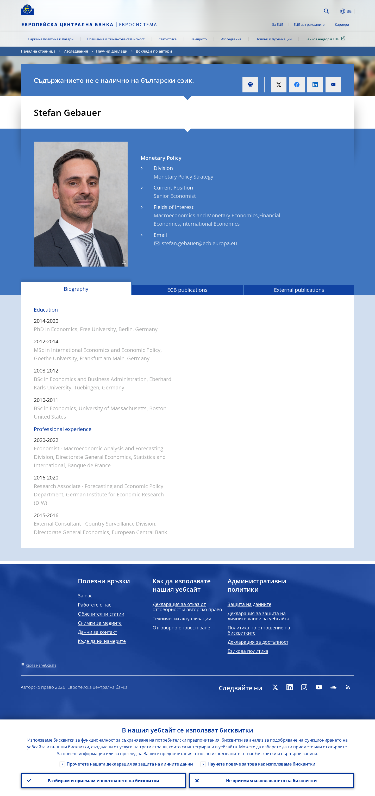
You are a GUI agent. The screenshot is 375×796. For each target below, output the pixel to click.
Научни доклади (112, 51)
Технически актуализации (182, 618)
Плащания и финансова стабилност (116, 39)
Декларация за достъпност (258, 642)
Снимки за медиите (100, 623)
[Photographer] (123, 262)
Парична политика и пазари (50, 39)
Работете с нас (94, 605)
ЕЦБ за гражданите (309, 24)
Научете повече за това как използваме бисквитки (261, 764)
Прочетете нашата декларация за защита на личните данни (130, 764)
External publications (299, 289)
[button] (336, 11)
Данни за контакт (97, 632)
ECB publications (187, 289)
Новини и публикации (273, 39)
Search (326, 11)
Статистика (168, 39)
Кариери (342, 24)
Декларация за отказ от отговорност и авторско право (187, 606)
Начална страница (38, 51)
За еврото (199, 39)
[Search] (296, 10)
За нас (85, 595)
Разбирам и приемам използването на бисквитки (103, 781)
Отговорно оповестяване (181, 627)
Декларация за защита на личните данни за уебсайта (258, 616)
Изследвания (231, 39)
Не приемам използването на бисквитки (271, 781)
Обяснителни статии (101, 614)
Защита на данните (249, 604)
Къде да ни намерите (102, 641)
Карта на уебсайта (41, 665)
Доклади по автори (154, 51)
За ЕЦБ (277, 24)
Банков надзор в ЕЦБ (326, 38)
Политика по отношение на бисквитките (259, 630)
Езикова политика (248, 651)
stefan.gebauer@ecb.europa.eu (199, 243)
